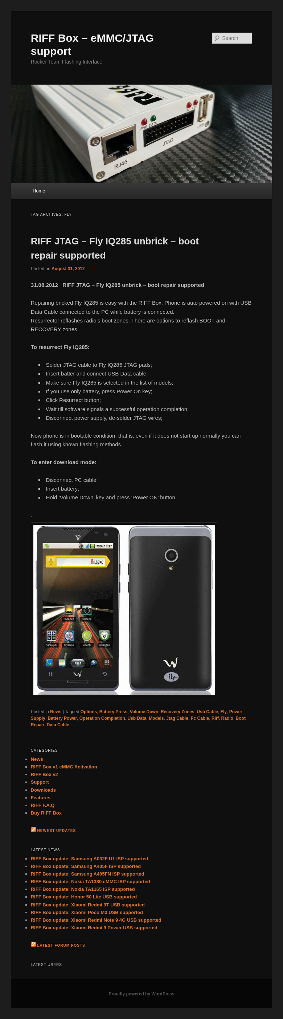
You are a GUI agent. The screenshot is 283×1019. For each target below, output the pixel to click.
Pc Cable (200, 718)
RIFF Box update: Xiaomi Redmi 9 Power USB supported (94, 927)
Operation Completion (102, 718)
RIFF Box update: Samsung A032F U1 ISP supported (89, 858)
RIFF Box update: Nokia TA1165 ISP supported (83, 889)
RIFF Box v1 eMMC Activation (64, 767)
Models (156, 718)
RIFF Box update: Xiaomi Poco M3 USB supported (87, 912)
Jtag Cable (177, 718)
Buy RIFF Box (46, 813)
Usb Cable (207, 711)
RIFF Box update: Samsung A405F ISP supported (86, 866)
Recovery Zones (177, 711)
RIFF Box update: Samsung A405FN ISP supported (87, 874)
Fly (224, 711)
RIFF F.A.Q (43, 805)
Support (40, 782)
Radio (227, 718)
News (55, 711)
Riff (215, 718)
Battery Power (62, 718)
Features (40, 797)
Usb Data (136, 718)
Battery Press (113, 711)
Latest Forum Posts (61, 945)
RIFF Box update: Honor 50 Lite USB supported (84, 897)
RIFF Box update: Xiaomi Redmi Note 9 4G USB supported (96, 920)
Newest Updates (56, 831)
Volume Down (144, 711)
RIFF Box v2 (44, 774)
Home (39, 191)
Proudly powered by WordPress (141, 993)
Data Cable (58, 724)
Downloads (43, 790)
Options (89, 711)
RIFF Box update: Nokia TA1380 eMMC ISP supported (90, 881)
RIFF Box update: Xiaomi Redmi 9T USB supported (88, 905)
